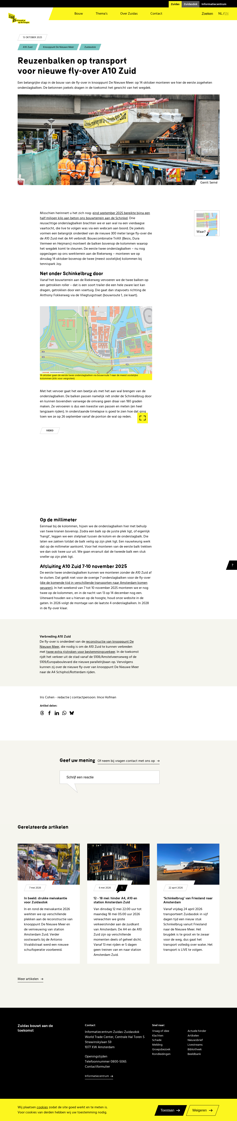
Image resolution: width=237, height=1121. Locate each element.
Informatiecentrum (214, 4)
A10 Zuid (27, 47)
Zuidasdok (190, 4)
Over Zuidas (129, 13)
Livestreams (195, 1045)
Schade (156, 1040)
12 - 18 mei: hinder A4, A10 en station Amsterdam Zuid (115, 900)
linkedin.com (57, 713)
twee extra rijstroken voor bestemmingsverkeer (80, 651)
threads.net (42, 713)
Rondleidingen (161, 1054)
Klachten (157, 1036)
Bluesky (72, 713)
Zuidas (175, 4)
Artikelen (193, 1036)
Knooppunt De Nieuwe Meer (58, 47)
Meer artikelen (28, 979)
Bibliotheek (195, 1049)
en (226, 14)
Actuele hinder (197, 1031)
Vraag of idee (160, 1031)
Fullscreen (142, 418)
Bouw (78, 13)
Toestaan (167, 1110)
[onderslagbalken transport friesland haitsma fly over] (119, 139)
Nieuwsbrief (195, 1040)
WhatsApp (64, 713)
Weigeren (199, 1110)
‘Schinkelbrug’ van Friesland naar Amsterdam (188, 900)
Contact (156, 13)
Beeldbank (194, 1054)
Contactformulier (97, 1066)
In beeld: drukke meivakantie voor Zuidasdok (45, 900)
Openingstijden (96, 1056)
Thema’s (102, 13)
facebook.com (49, 713)
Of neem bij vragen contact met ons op (126, 761)
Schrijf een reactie (80, 777)
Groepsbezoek (161, 1049)
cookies (42, 1107)
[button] (204, 13)
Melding (157, 1045)
